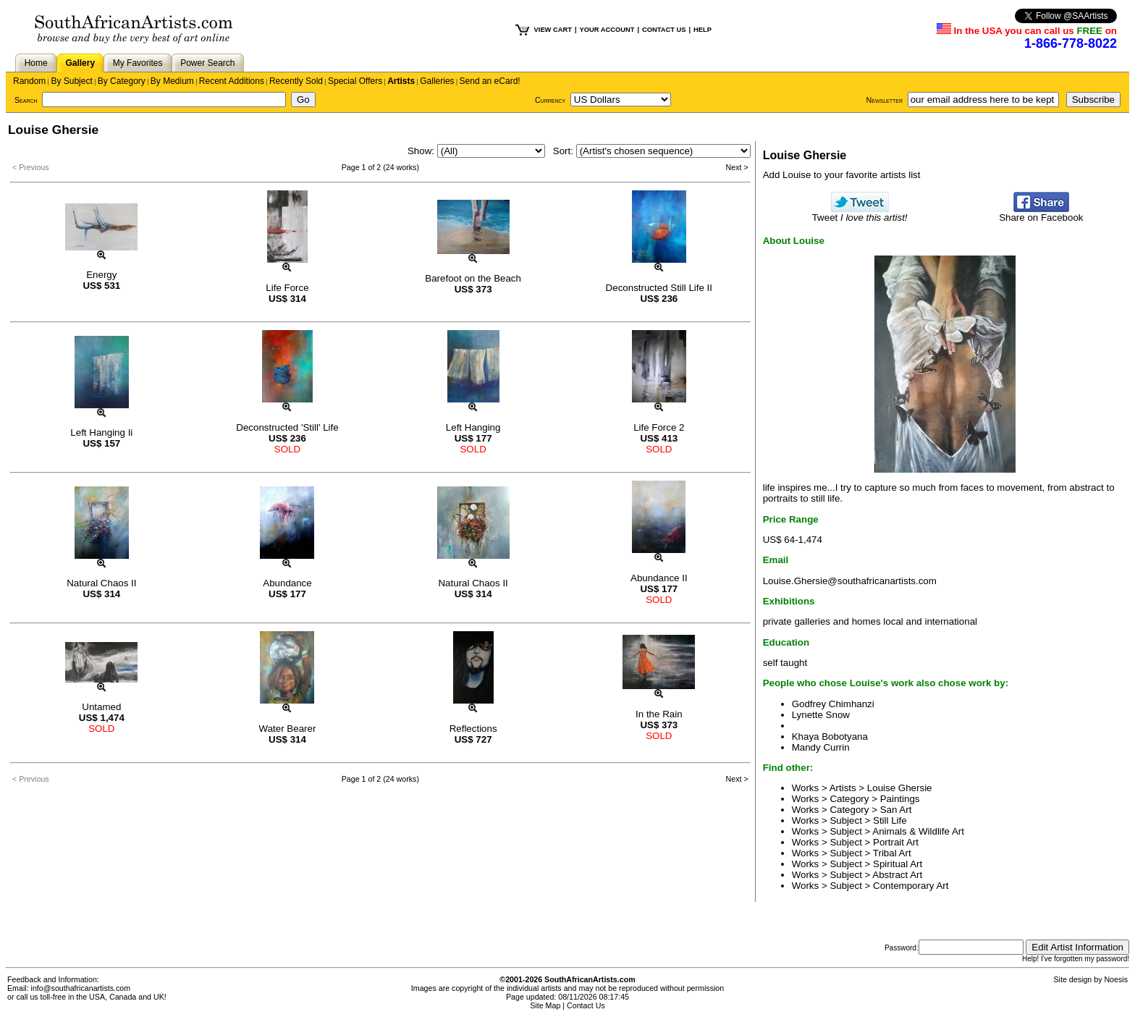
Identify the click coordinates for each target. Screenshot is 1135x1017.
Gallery (80, 63)
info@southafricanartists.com (81, 988)
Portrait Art (896, 842)
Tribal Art (892, 853)
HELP (702, 29)
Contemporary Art (910, 885)
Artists (401, 81)
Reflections (473, 728)
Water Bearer (287, 728)
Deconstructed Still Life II (659, 287)
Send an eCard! (490, 81)
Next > (737, 167)
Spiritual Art (897, 863)
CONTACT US (663, 29)
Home (36, 63)
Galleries (437, 81)
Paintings (900, 798)
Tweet (860, 213)
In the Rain (659, 714)
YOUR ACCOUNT (607, 29)
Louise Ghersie (899, 787)
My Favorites (138, 63)
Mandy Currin (821, 747)
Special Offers (355, 81)
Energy (101, 274)
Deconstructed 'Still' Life (287, 427)
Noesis (1116, 979)
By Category (121, 81)
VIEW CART (553, 29)
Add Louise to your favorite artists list (842, 174)
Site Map (545, 1005)
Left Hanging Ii (101, 432)
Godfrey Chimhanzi (833, 704)
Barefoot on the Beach (473, 278)
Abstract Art (897, 874)
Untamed (101, 706)
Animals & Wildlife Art (918, 831)
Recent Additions (231, 81)
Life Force (287, 287)
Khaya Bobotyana (830, 736)
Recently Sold (296, 81)
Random (29, 81)
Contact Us (586, 1005)
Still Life (890, 820)
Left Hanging (473, 427)
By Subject (71, 81)
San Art (896, 809)
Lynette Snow (821, 714)
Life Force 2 (658, 427)
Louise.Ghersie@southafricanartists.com (850, 580)
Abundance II (659, 578)
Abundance (287, 583)
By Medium (172, 81)
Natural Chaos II (101, 583)
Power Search (207, 63)
